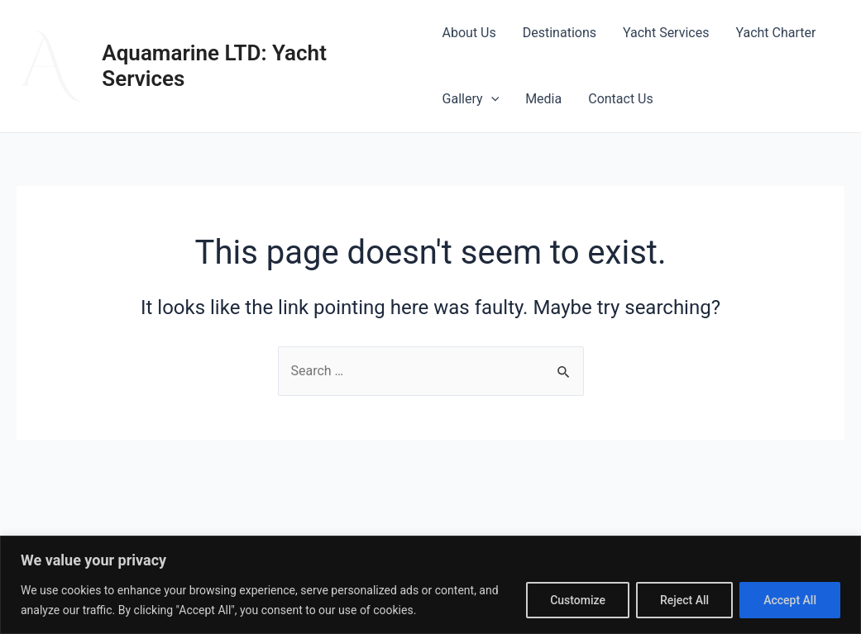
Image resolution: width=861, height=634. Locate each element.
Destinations (559, 33)
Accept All (789, 600)
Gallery (471, 99)
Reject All (684, 600)
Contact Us (620, 99)
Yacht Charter (775, 33)
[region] (430, 585)
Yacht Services (666, 33)
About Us (469, 33)
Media (543, 99)
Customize (577, 600)
